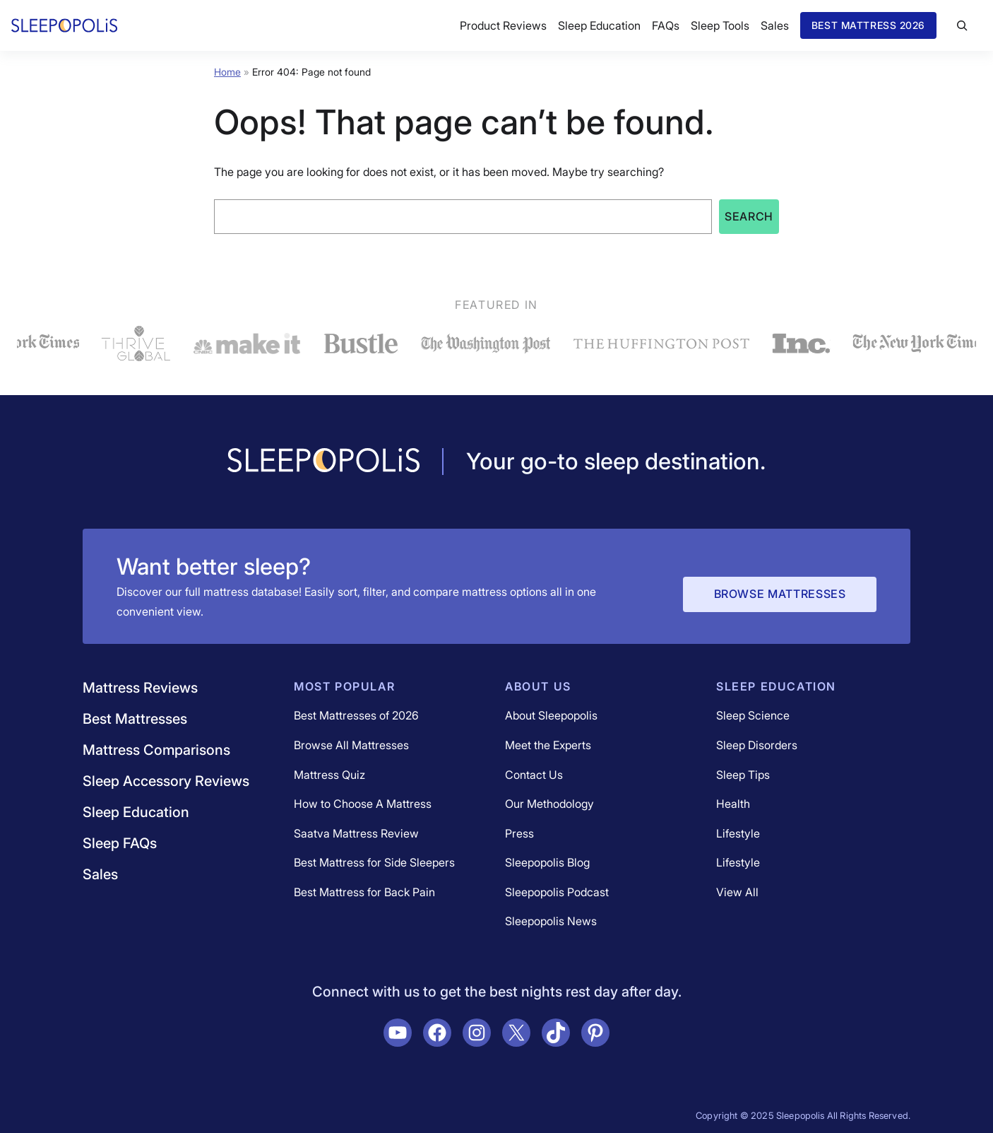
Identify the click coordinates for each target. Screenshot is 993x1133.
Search (749, 216)
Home (227, 72)
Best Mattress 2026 (868, 25)
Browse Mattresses (780, 594)
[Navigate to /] (323, 461)
